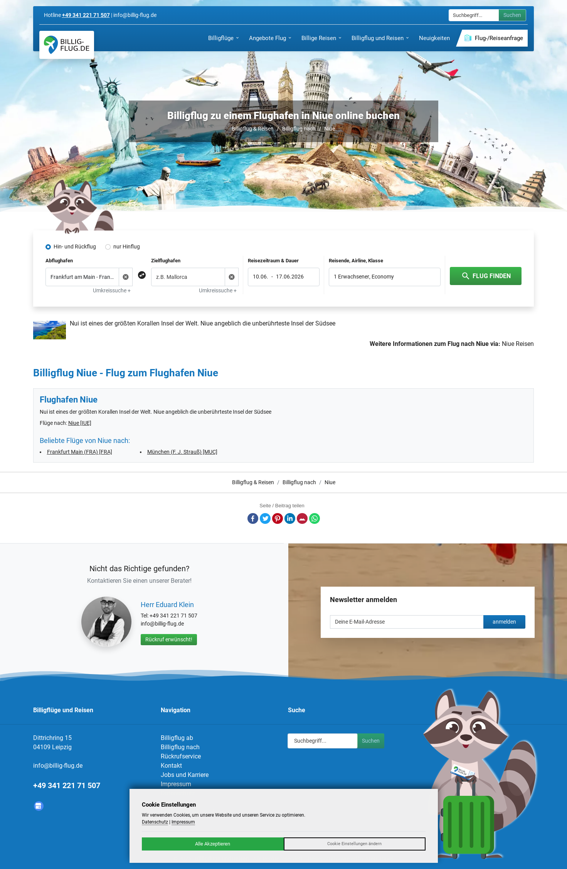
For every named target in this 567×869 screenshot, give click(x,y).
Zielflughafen (165, 260)
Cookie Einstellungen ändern (354, 843)
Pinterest (277, 518)
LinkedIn (289, 518)
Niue (329, 129)
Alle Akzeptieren (212, 844)
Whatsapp (314, 518)
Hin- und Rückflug (75, 246)
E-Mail (302, 518)
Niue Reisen (518, 343)
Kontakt (171, 765)
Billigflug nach (299, 129)
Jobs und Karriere (185, 774)
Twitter (265, 518)
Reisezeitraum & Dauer (273, 260)
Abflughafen (59, 260)
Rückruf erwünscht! (168, 639)
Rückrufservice (181, 756)
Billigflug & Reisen (253, 129)
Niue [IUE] (79, 423)
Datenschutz (155, 822)
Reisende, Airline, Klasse (356, 260)
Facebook (252, 518)
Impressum (176, 784)
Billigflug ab (177, 738)
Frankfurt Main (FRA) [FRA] (79, 452)
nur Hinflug (126, 246)
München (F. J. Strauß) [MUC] (182, 452)
